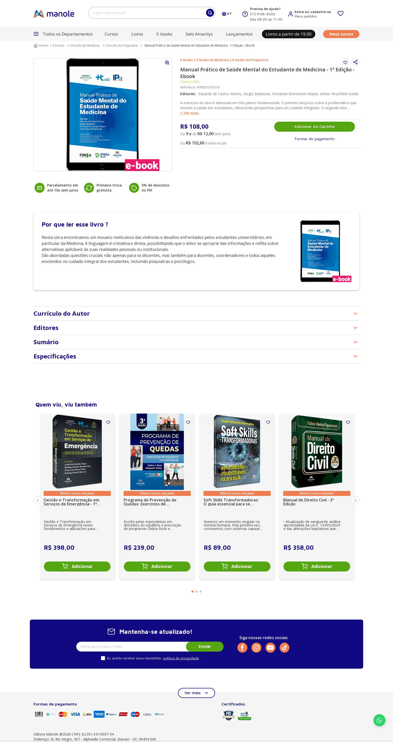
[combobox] (152, 13)
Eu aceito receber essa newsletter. (134, 658)
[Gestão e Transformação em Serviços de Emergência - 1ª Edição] (77, 496)
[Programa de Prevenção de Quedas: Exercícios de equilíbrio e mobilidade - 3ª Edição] (157, 496)
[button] (63, 34)
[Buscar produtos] (210, 13)
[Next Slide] (355, 500)
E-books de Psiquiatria (122, 45)
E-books (58, 45)
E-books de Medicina (85, 45)
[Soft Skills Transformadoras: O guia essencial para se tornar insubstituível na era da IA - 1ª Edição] (237, 496)
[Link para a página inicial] (41, 45)
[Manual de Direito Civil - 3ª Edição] (316, 496)
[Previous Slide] (38, 500)
